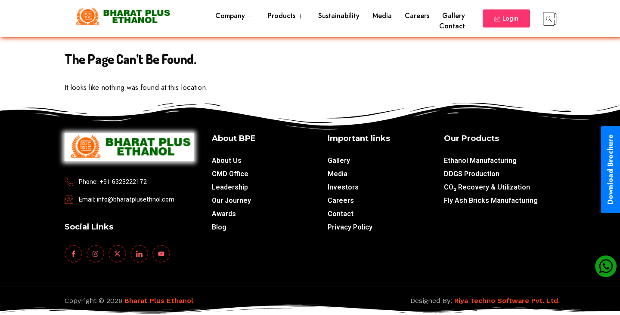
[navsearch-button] (549, 18)
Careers (417, 16)
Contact (452, 26)
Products (285, 16)
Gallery (453, 16)
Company (233, 16)
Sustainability (339, 16)
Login (506, 18)
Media (382, 16)
